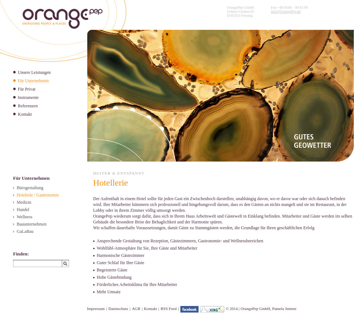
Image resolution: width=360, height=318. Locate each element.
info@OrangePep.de (286, 11)
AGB (136, 308)
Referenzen (28, 105)
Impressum (96, 308)
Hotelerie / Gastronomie (38, 195)
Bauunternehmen (32, 224)
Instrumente (28, 97)
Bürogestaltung (30, 187)
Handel (23, 209)
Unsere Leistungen (34, 72)
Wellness (24, 216)
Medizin (24, 202)
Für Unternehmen (33, 80)
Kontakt (25, 114)
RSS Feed (169, 308)
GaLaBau (25, 231)
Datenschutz (118, 308)
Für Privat (26, 89)
